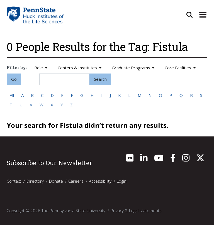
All (12, 95)
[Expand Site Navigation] (202, 15)
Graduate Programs (131, 67)
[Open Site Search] (189, 15)
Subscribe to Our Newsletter (49, 162)
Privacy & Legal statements (136, 210)
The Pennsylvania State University (73, 210)
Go (14, 79)
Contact (14, 181)
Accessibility (100, 181)
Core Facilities (178, 67)
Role (39, 67)
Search (100, 79)
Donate (56, 181)
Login (122, 181)
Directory (35, 181)
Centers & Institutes (78, 67)
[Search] (64, 79)
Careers (76, 181)
